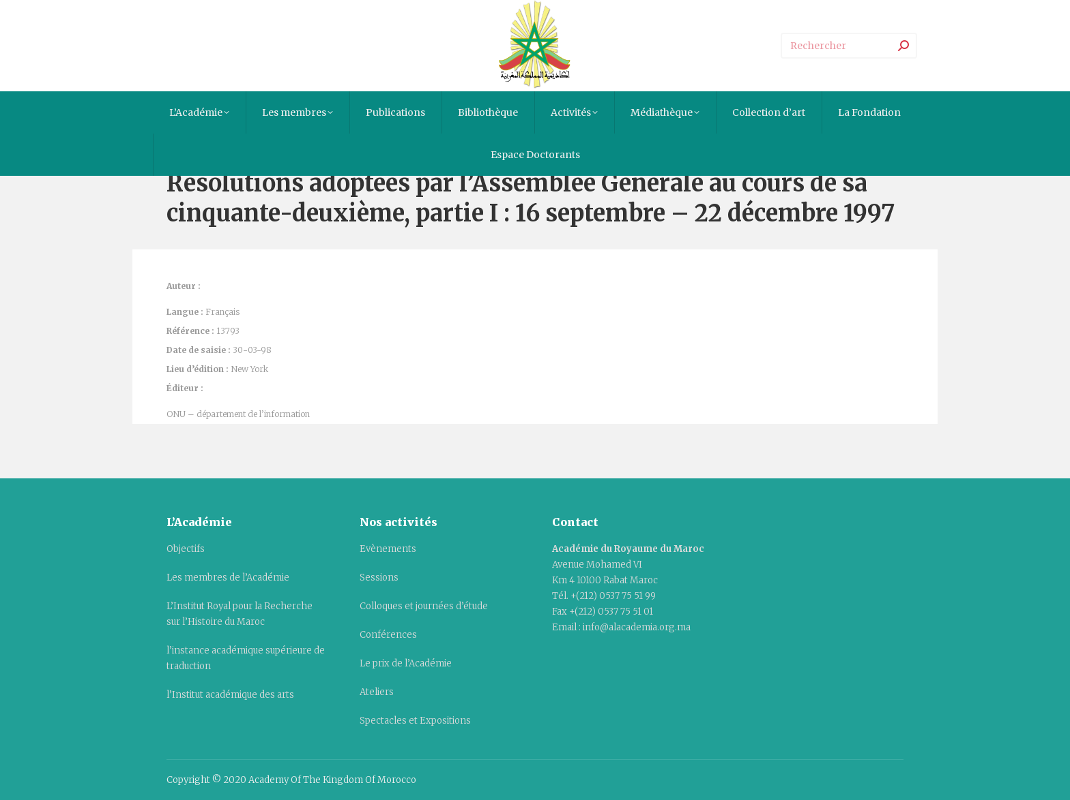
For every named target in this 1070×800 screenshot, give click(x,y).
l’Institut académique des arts (230, 695)
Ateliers (377, 692)
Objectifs (186, 549)
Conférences (388, 635)
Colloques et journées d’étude (424, 606)
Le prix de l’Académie (406, 663)
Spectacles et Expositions (415, 720)
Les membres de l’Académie (228, 577)
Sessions (379, 577)
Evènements (388, 549)
